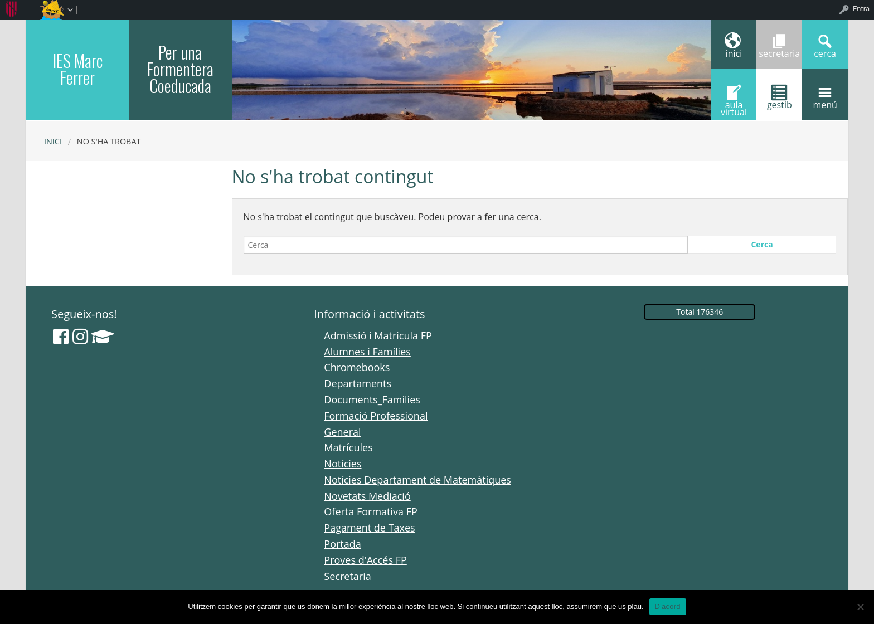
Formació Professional (376, 415)
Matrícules (348, 447)
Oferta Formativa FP (370, 511)
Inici (53, 141)
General (342, 431)
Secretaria (347, 576)
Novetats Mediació (367, 496)
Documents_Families (372, 399)
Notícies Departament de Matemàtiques (417, 479)
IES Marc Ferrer (78, 69)
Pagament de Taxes (369, 527)
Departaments (357, 383)
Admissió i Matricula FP (378, 335)
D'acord (668, 606)
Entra (861, 8)
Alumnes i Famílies (367, 351)
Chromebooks (357, 367)
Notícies (342, 463)
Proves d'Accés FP (365, 560)
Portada (342, 543)
